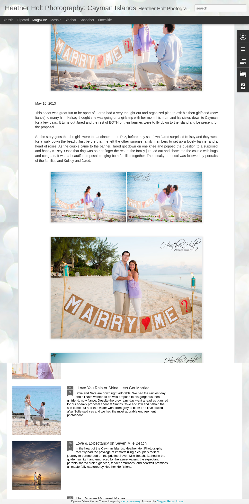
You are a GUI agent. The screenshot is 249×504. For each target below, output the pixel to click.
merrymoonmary (130, 501)
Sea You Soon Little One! (97, 277)
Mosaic (55, 20)
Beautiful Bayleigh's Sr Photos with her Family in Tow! (122, 333)
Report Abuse (175, 501)
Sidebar (70, 20)
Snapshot (87, 20)
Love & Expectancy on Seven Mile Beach (111, 443)
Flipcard (23, 20)
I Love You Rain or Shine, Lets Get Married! (113, 388)
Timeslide (105, 20)
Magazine (39, 20)
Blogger (161, 501)
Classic (7, 20)
